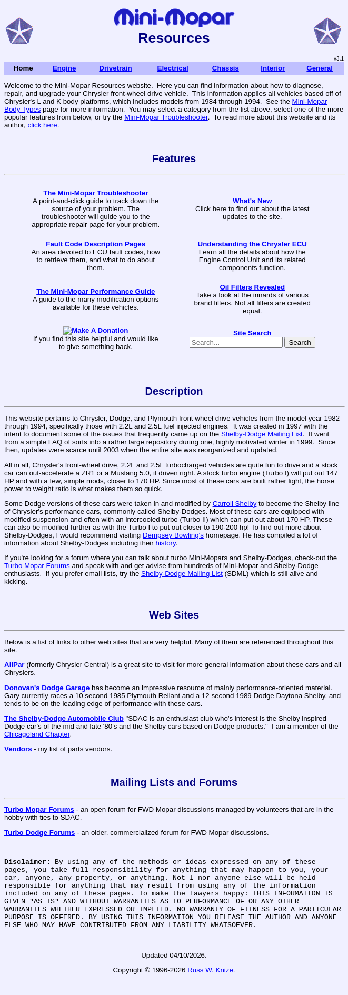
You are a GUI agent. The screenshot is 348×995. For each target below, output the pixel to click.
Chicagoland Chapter (36, 734)
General (319, 68)
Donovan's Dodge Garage (47, 688)
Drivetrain (115, 68)
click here (42, 125)
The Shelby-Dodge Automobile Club (64, 718)
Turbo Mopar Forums (37, 566)
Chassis (225, 68)
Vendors (18, 749)
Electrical (172, 68)
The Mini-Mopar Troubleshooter (95, 193)
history (165, 543)
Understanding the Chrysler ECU (252, 244)
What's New (252, 201)
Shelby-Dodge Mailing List (262, 434)
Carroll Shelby (235, 504)
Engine (64, 68)
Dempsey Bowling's (173, 535)
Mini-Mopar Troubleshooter (166, 117)
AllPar (14, 665)
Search (300, 342)
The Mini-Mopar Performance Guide (95, 291)
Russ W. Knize (210, 984)
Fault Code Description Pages (95, 244)
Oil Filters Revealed (252, 287)
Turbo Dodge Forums (39, 833)
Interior (273, 68)
